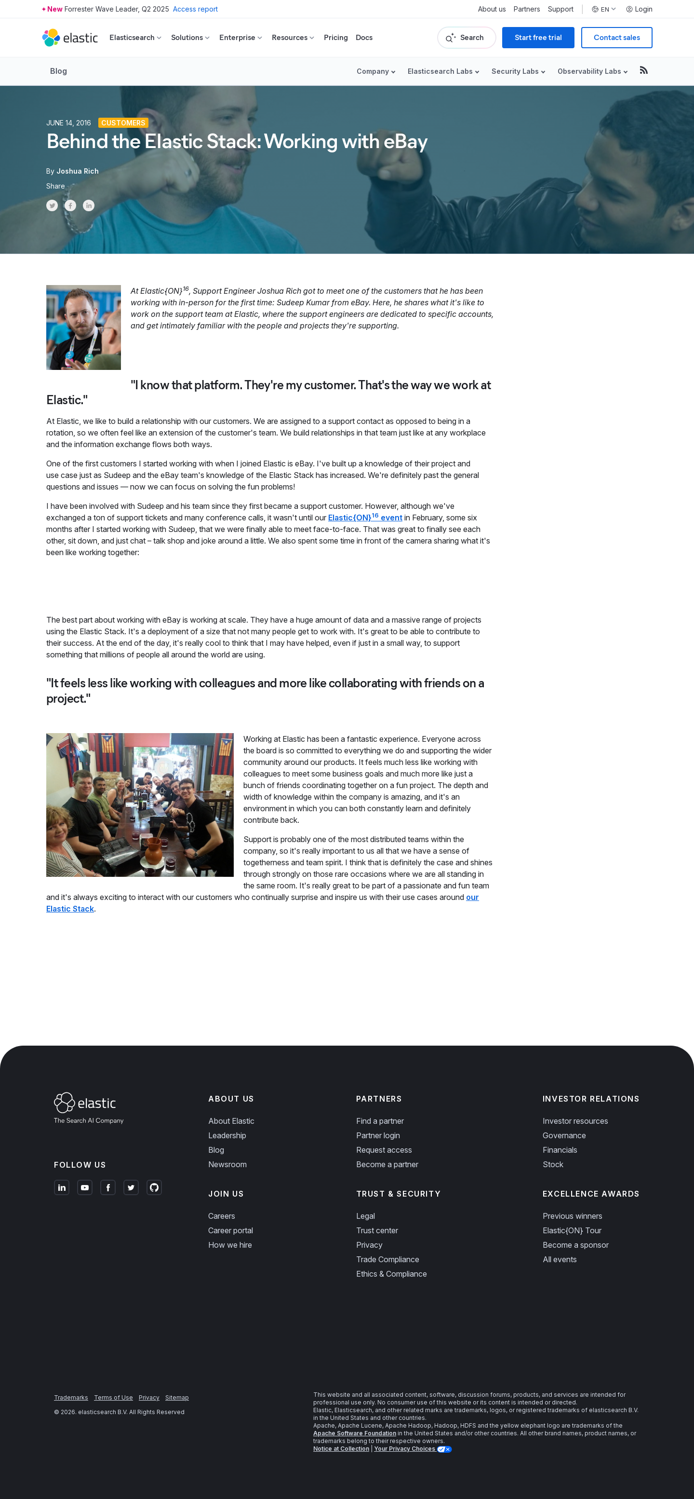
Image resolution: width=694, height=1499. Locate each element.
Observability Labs (589, 71)
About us (492, 9)
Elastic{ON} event (365, 517)
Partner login (378, 1135)
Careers (221, 1216)
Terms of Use (113, 1397)
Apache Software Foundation (354, 1433)
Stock (553, 1164)
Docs (364, 37)
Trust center (377, 1230)
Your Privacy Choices (405, 1448)
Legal (365, 1216)
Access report (195, 9)
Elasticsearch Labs (440, 71)
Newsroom (227, 1164)
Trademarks (71, 1397)
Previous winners (572, 1216)
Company (373, 71)
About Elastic (231, 1121)
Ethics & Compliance (391, 1274)
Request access (384, 1150)
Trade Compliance (387, 1259)
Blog (58, 71)
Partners (527, 9)
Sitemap (177, 1397)
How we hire (230, 1245)
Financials (560, 1150)
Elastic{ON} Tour (572, 1230)
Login (639, 9)
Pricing (336, 37)
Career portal (230, 1230)
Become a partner (387, 1164)
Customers (123, 123)
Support (561, 9)
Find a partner (380, 1121)
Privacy (369, 1245)
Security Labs (515, 71)
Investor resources (575, 1121)
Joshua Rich (77, 171)
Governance (564, 1135)
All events (560, 1259)
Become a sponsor (576, 1245)
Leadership (227, 1135)
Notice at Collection (341, 1448)
